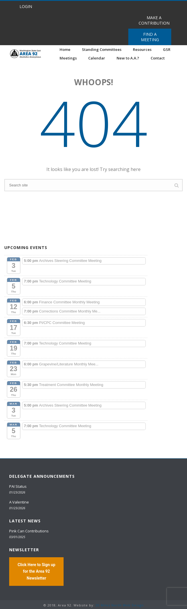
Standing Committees (101, 49)
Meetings (68, 58)
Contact (158, 58)
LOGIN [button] (25, 6)
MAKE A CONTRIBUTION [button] (154, 20)
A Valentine (19, 502)
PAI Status (18, 486)
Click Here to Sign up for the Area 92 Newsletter (36, 571)
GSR (166, 49)
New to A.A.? (128, 58)
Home (65, 49)
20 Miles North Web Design (120, 605)
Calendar (96, 58)
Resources (142, 49)
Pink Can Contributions (29, 531)
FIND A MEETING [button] (150, 36)
